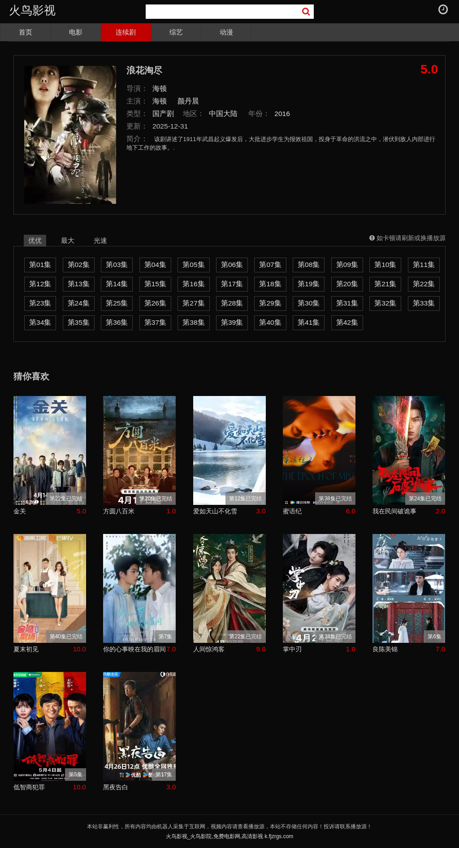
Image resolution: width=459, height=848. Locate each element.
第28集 (232, 303)
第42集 (347, 322)
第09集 (347, 264)
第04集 (155, 264)
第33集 (424, 303)
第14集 (117, 284)
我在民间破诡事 (394, 511)
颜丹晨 (188, 101)
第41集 (309, 322)
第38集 (193, 322)
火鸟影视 (32, 10)
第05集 (193, 264)
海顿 (159, 88)
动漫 (226, 32)
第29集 (270, 303)
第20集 (347, 284)
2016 (282, 113)
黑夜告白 (115, 787)
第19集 (309, 284)
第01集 (40, 264)
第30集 (309, 303)
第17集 (232, 284)
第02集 (79, 264)
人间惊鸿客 (209, 649)
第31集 (347, 303)
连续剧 (126, 32)
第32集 (385, 303)
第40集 (270, 322)
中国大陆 (223, 113)
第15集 (155, 284)
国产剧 (163, 113)
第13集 (79, 284)
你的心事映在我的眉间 (134, 649)
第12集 (40, 284)
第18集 (270, 284)
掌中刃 (292, 649)
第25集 (117, 303)
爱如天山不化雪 (215, 511)
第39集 (232, 322)
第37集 (155, 322)
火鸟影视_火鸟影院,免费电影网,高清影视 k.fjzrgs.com (230, 836)
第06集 (232, 264)
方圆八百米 (118, 511)
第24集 (79, 303)
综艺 (176, 32)
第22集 (424, 284)
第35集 (79, 322)
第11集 (424, 264)
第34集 (40, 322)
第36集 (117, 322)
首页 (25, 32)
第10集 (385, 264)
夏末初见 (26, 649)
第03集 (117, 264)
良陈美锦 (385, 649)
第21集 (385, 284)
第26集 (155, 303)
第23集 (40, 303)
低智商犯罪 (29, 787)
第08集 (309, 264)
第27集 (193, 303)
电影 (75, 32)
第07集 (270, 264)
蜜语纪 (292, 511)
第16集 (193, 284)
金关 (19, 511)
